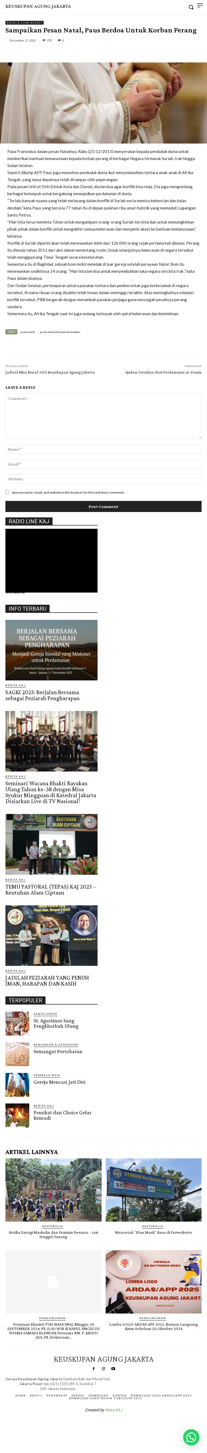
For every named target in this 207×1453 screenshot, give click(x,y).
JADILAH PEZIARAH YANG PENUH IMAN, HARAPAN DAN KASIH (47, 980)
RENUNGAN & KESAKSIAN (56, 1044)
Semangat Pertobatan (58, 1051)
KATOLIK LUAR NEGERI (24, 23)
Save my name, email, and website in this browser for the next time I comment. (68, 492)
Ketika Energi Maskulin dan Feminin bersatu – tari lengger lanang (53, 1234)
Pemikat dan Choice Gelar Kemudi (63, 1115)
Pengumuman (52, 1318)
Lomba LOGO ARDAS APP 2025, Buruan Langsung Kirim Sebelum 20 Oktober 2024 (153, 1326)
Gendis (120, 1424)
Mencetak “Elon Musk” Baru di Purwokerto (153, 1232)
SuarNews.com (95, 1424)
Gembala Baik (47, 1075)
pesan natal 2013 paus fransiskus (60, 331)
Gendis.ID (15, 591)
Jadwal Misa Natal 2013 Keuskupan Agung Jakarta (50, 372)
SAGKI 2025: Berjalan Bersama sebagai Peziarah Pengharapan (42, 695)
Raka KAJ (113, 1410)
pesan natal (28, 331)
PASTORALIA (52, 1226)
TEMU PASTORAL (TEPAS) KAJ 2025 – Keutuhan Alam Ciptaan (50, 889)
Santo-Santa (45, 1013)
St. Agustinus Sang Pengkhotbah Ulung (56, 1023)
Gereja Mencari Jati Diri (60, 1082)
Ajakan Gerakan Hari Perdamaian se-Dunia (163, 372)
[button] (191, 1437)
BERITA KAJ (15, 685)
